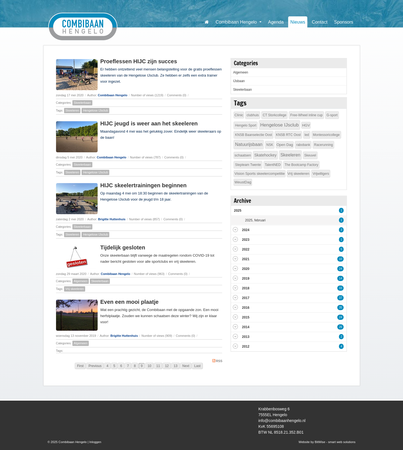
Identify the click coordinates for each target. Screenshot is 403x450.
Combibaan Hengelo (112, 95)
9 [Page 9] (142, 366)
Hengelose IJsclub (95, 110)
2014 (245, 327)
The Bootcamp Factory (301, 165)
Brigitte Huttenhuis (111, 219)
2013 (245, 337)
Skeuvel (310, 155)
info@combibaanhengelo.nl (282, 420)
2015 (245, 317)
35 (340, 307)
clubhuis (253, 115)
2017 (245, 298)
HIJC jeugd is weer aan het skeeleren (149, 123)
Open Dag (285, 145)
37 (340, 297)
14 (340, 278)
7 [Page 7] (128, 366)
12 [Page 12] (167, 366)
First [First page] (80, 366)
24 (340, 268)
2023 (245, 240)
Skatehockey (265, 155)
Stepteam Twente (248, 165)
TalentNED (273, 165)
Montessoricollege (326, 135)
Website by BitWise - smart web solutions (327, 442)
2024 (245, 230)
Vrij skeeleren (74, 288)
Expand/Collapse (235, 229)
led (307, 135)
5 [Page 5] (114, 366)
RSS (217, 361)
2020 (245, 269)
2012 (245, 346)
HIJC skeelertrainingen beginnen (143, 185)
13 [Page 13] (175, 366)
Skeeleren (72, 110)
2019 (245, 278)
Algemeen (81, 281)
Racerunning (323, 145)
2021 (245, 259)
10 (340, 259)
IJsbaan (239, 81)
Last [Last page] (197, 366)
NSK (269, 145)
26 (340, 326)
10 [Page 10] (149, 366)
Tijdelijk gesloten (122, 247)
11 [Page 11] (158, 366)
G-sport (332, 115)
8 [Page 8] (135, 366)
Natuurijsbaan (248, 144)
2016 (245, 308)
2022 (245, 249)
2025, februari (255, 220)
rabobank (303, 145)
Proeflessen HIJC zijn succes (138, 61)
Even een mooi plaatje (129, 302)
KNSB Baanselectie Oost (253, 135)
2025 (237, 211)
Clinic (238, 115)
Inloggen (95, 442)
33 (340, 288)
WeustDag (242, 182)
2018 (245, 288)
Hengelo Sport (245, 125)
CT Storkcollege (274, 115)
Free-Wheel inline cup (306, 115)
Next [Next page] (186, 366)
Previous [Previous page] (95, 366)
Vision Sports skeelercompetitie (259, 173)
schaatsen (242, 155)
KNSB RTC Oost (288, 135)
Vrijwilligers (321, 174)
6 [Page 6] (121, 366)
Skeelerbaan (82, 102)
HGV (306, 125)
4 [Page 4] (107, 366)
